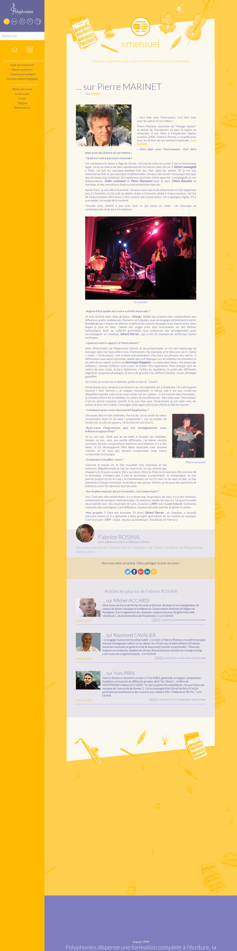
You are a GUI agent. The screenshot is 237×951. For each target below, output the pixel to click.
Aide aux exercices (22, 65)
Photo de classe (22, 89)
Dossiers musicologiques (22, 78)
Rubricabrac (22, 107)
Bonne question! (22, 69)
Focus (22, 98)
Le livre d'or (22, 93)
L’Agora (22, 103)
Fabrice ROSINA (119, 536)
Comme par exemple (22, 74)
